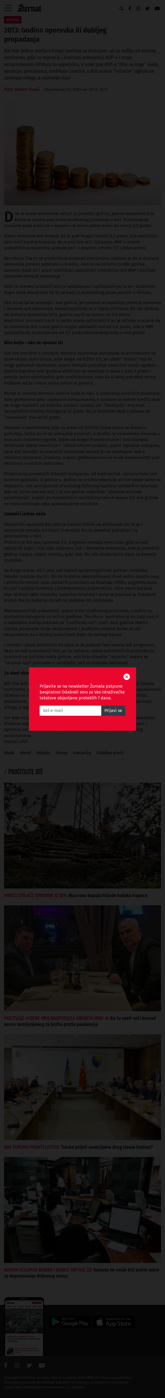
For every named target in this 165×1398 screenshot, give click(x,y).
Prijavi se (113, 710)
